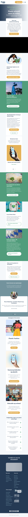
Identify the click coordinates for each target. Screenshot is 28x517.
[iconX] (18, 511)
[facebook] (14, 511)
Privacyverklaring (16, 484)
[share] (10, 511)
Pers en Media (16, 487)
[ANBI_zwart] (18, 500)
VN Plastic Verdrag (8, 505)
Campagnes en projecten (9, 496)
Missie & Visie (16, 477)
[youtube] (12, 511)
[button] (14, 314)
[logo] (18, 495)
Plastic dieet (7, 475)
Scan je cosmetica (8, 478)
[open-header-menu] (27, 2)
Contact (15, 485)
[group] (14, 156)
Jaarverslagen (16, 478)
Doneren (7, 481)
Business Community (9, 499)
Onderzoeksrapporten (17, 481)
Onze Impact (7, 493)
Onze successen (8, 495)
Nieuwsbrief (15, 475)
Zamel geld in (8, 477)
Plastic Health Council (9, 503)
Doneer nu (19, 2)
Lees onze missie (14, 308)
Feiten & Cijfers (8, 492)
